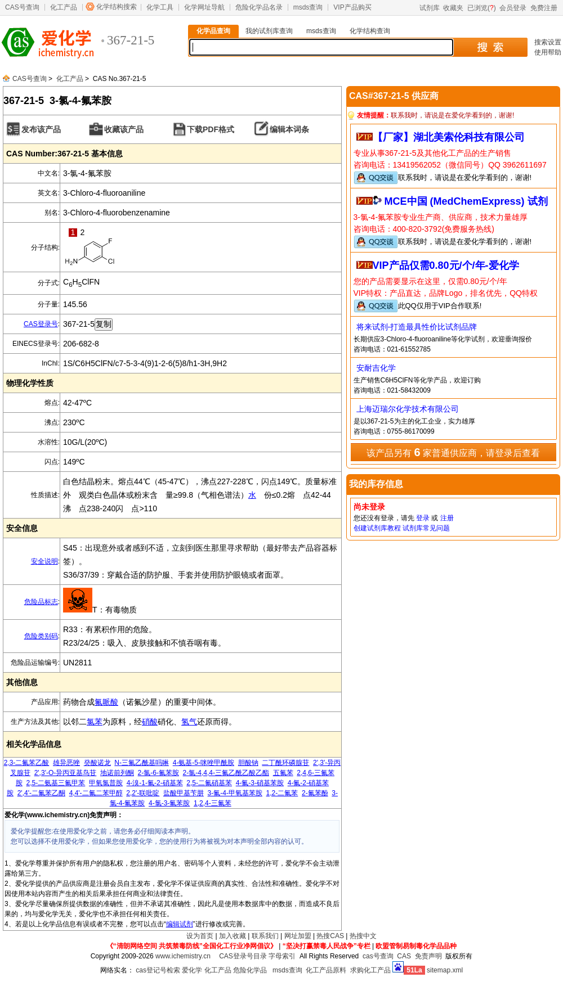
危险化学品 (250, 970)
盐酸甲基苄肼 (183, 793)
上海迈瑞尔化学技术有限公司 (407, 408)
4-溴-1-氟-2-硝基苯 (155, 783)
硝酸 (150, 721)
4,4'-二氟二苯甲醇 (96, 793)
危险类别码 (41, 636)
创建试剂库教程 (377, 528)
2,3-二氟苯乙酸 (27, 763)
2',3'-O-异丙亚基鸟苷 (65, 773)
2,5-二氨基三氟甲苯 (56, 783)
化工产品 (63, 7)
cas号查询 (378, 956)
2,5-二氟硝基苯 (209, 783)
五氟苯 (283, 773)
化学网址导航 (204, 7)
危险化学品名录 (259, 7)
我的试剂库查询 (269, 31)
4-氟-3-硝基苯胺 (260, 783)
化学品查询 (213, 31)
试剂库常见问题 (426, 528)
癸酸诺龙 (97, 763)
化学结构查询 (370, 31)
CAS (404, 956)
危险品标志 (41, 602)
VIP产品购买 (352, 7)
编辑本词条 (289, 129)
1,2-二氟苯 (282, 793)
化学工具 (159, 7)
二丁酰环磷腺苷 (285, 763)
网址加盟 (297, 936)
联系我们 (265, 936)
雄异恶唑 (66, 763)
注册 (447, 518)
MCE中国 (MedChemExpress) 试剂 (466, 201)
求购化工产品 (370, 970)
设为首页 (199, 936)
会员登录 (512, 8)
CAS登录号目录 (243, 956)
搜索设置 (547, 42)
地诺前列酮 (117, 773)
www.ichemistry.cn (183, 956)
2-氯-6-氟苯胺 (158, 773)
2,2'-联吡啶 (142, 793)
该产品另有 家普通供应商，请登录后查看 (453, 452)
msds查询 (308, 7)
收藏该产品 (124, 129)
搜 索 (490, 47)
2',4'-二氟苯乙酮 (41, 793)
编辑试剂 (179, 924)
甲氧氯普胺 (106, 783)
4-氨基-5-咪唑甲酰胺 (203, 763)
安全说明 (44, 561)
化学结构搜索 (116, 7)
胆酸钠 (248, 763)
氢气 (189, 721)
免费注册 (543, 8)
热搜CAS (330, 936)
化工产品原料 (326, 970)
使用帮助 (547, 52)
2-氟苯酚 (315, 793)
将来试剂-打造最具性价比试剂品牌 (416, 326)
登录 (423, 518)
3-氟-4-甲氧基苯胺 (235, 793)
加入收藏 (232, 936)
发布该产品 (41, 129)
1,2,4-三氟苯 (212, 803)
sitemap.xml (445, 970)
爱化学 (192, 970)
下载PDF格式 (210, 129)
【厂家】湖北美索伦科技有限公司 (449, 137)
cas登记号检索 (158, 970)
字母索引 (282, 956)
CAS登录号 (41, 324)
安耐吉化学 (376, 367)
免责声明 (428, 956)
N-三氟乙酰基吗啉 (141, 763)
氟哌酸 (106, 701)
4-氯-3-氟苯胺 (169, 803)
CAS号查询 (22, 7)
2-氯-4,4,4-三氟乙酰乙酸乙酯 (226, 773)
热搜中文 (363, 936)
